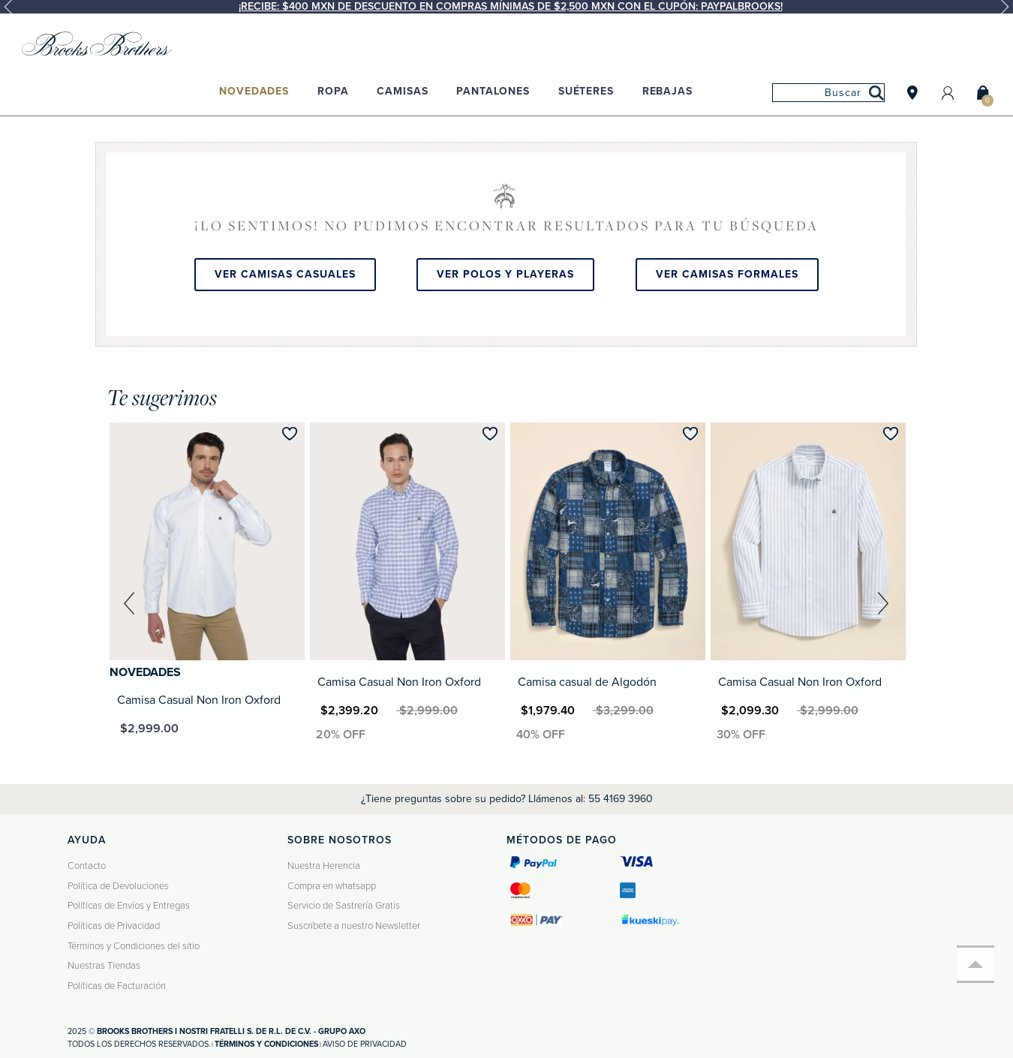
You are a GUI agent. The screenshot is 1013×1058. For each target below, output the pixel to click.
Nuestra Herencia (323, 866)
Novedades (254, 91)
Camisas (402, 91)
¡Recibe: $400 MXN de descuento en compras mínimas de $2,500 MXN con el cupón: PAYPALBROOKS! (511, 6)
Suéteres (586, 91)
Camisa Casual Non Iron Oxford (199, 700)
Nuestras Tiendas (104, 966)
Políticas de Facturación (117, 986)
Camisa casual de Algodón (587, 682)
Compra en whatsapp (331, 886)
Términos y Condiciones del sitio (134, 946)
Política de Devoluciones (118, 886)
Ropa (332, 91)
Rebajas (667, 91)
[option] (506, 7)
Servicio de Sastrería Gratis (343, 906)
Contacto (87, 866)
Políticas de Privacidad (114, 926)
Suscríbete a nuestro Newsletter (353, 926)
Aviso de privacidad (365, 1044)
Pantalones (493, 91)
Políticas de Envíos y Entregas (129, 906)
